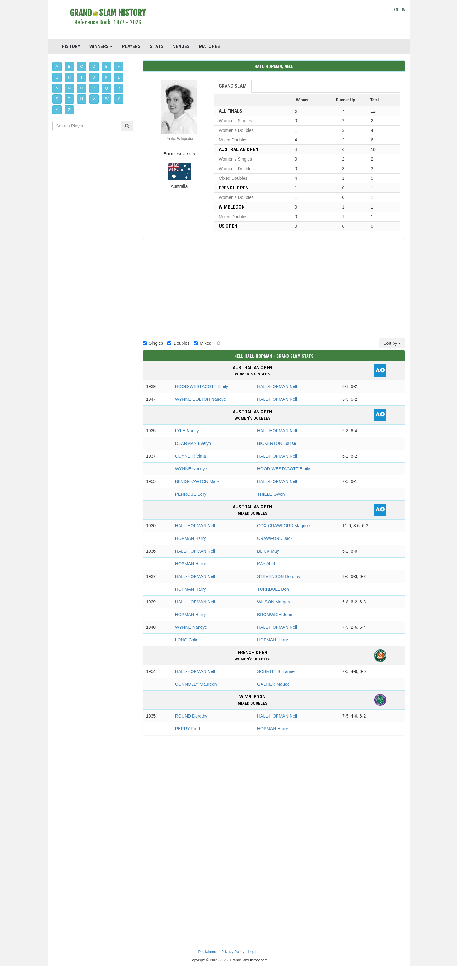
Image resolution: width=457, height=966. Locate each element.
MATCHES (209, 46)
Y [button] (57, 110)
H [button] (69, 77)
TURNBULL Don (273, 589)
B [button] (69, 66)
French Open (233, 187)
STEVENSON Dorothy (278, 576)
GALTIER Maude (273, 684)
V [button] (94, 99)
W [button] (107, 99)
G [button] (57, 77)
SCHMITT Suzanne (276, 671)
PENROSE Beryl (191, 494)
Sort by (392, 343)
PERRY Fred (187, 728)
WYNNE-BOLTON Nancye (200, 399)
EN (396, 9)
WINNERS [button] (101, 46)
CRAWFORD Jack (275, 538)
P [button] (94, 88)
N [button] (69, 88)
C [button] (81, 66)
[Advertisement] (274, 20)
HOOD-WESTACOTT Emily (201, 386)
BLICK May (268, 551)
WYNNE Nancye (191, 468)
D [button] (94, 66)
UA (402, 9)
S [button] (57, 99)
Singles (153, 343)
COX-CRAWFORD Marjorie (283, 525)
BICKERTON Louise (276, 443)
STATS (157, 46)
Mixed (202, 343)
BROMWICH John (274, 614)
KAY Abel (266, 563)
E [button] (106, 66)
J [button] (94, 77)
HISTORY (71, 46)
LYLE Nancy (187, 430)
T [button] (69, 99)
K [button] (106, 77)
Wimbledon (232, 207)
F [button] (119, 66)
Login (252, 952)
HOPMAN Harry (190, 538)
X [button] (119, 99)
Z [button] (69, 110)
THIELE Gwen (271, 494)
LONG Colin (186, 639)
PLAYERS (131, 46)
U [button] (81, 99)
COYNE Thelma (190, 456)
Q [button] (106, 88)
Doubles (178, 343)
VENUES (181, 46)
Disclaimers (207, 952)
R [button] (119, 88)
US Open (228, 226)
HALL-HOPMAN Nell (277, 386)
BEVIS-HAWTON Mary (197, 481)
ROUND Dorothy (191, 716)
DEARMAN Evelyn (193, 443)
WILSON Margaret (275, 601)
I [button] (81, 77)
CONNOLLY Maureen (196, 684)
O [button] (81, 88)
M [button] (57, 88)
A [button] (57, 66)
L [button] (119, 77)
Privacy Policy (232, 952)
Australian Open (238, 149)
